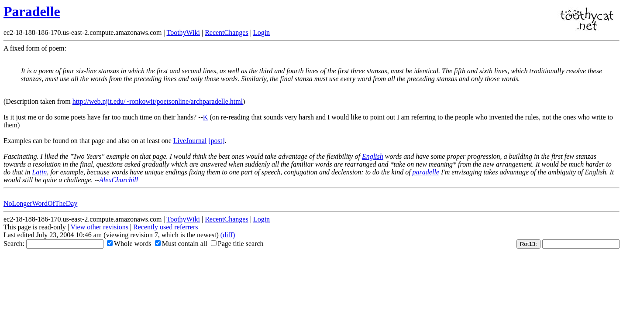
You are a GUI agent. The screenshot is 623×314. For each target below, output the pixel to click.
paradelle (426, 172)
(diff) (227, 235)
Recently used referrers (165, 227)
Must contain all (181, 243)
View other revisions (99, 227)
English (372, 156)
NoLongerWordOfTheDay (40, 203)
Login (261, 32)
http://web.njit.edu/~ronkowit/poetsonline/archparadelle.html (157, 101)
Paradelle (31, 11)
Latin (39, 172)
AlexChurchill (118, 180)
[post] (216, 140)
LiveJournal (190, 140)
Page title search (237, 243)
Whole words (129, 243)
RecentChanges (226, 32)
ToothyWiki (183, 32)
